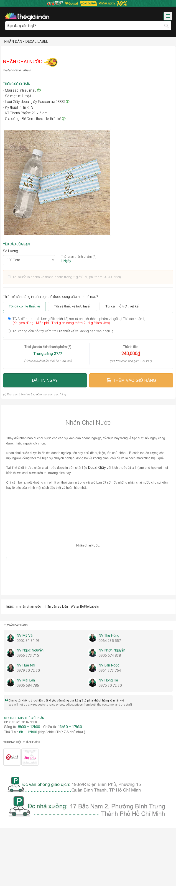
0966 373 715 (28, 655)
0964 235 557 (110, 641)
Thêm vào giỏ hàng (131, 380)
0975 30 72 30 (110, 685)
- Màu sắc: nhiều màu (22, 90)
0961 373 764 (110, 670)
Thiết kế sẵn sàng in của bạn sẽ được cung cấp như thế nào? (50, 297)
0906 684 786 (28, 685)
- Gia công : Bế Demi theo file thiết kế (34, 119)
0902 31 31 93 (28, 641)
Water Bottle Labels (85, 606)
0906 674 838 (110, 655)
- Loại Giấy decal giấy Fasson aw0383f (36, 102)
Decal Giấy (97, 467)
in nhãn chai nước (28, 606)
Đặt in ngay (45, 380)
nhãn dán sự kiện (56, 606)
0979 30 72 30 (28, 670)
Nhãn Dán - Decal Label (26, 41)
